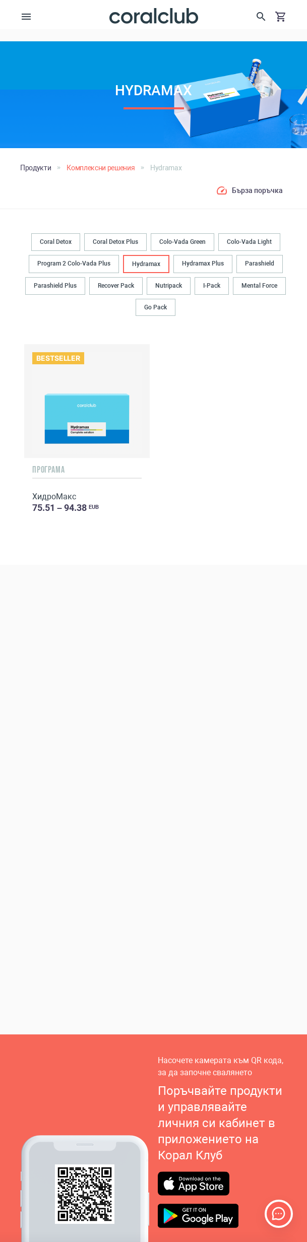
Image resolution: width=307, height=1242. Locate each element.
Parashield (259, 263)
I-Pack (211, 285)
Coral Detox (56, 241)
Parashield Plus (55, 285)
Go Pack (155, 307)
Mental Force (259, 285)
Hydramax (146, 264)
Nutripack (168, 285)
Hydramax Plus (203, 263)
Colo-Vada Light (249, 241)
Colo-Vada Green (182, 241)
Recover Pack (116, 285)
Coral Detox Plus (115, 241)
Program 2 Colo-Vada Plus (73, 263)
